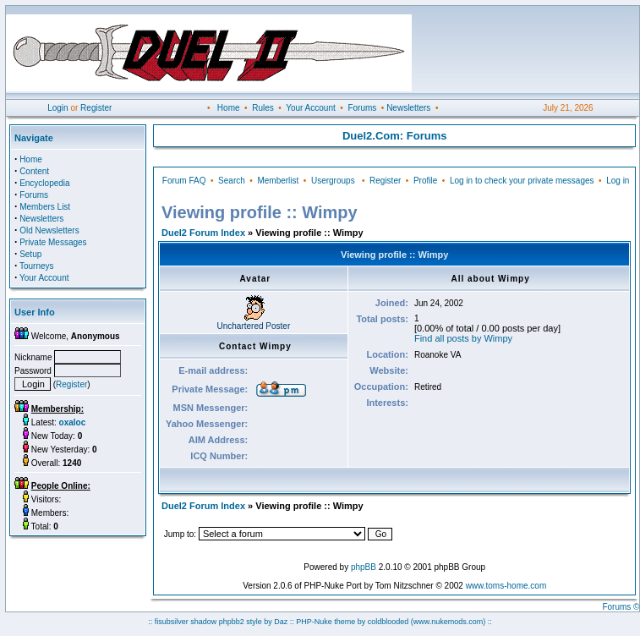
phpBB (363, 567)
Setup (30, 254)
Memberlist (277, 180)
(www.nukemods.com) (448, 621)
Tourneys (36, 266)
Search (231, 180)
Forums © (620, 606)
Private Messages (52, 242)
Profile (425, 180)
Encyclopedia (44, 183)
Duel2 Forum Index (203, 233)
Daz (280, 621)
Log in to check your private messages (522, 180)
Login (57, 107)
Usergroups (333, 180)
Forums (361, 107)
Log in (617, 180)
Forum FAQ (184, 180)
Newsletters (408, 107)
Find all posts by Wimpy (463, 338)
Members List (44, 206)
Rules (263, 107)
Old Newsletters (49, 230)
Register (96, 107)
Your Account (311, 107)
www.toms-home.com (506, 585)
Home (228, 107)
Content (34, 171)
